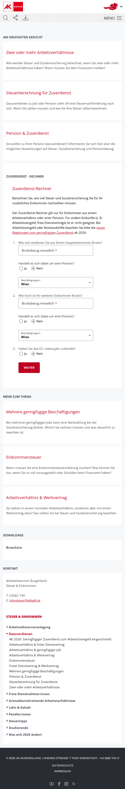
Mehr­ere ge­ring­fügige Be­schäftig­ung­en (36, 671)
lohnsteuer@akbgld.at (24, 600)
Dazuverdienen (20, 634)
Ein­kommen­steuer (22, 660)
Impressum (62, 771)
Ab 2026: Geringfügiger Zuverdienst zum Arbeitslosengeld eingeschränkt (60, 639)
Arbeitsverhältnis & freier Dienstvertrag (36, 644)
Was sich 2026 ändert (25, 734)
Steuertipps (18, 721)
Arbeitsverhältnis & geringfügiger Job (35, 650)
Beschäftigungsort (30, 280)
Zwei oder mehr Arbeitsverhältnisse (34, 687)
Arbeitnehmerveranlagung (29, 627)
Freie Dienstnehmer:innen (29, 694)
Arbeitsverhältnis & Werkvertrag (31, 655)
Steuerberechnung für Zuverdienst (33, 682)
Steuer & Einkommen (24, 617)
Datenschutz (62, 765)
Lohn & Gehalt (20, 707)
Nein (39, 268)
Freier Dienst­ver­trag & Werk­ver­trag (34, 666)
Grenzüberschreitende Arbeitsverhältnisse (42, 701)
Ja (25, 268)
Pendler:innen (20, 714)
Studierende (18, 728)
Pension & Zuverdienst (25, 676)
